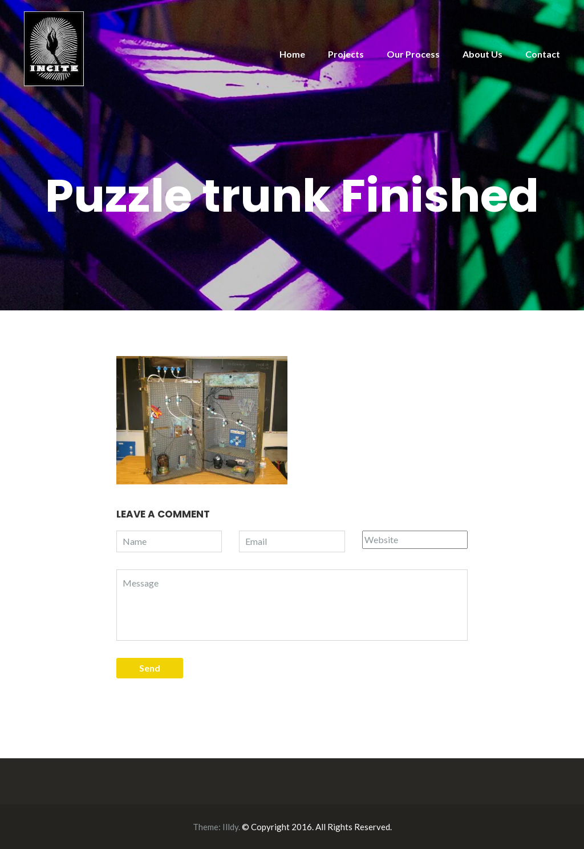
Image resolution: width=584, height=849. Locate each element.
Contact (542, 53)
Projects (346, 53)
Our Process (413, 53)
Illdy (230, 827)
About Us (482, 53)
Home (292, 53)
